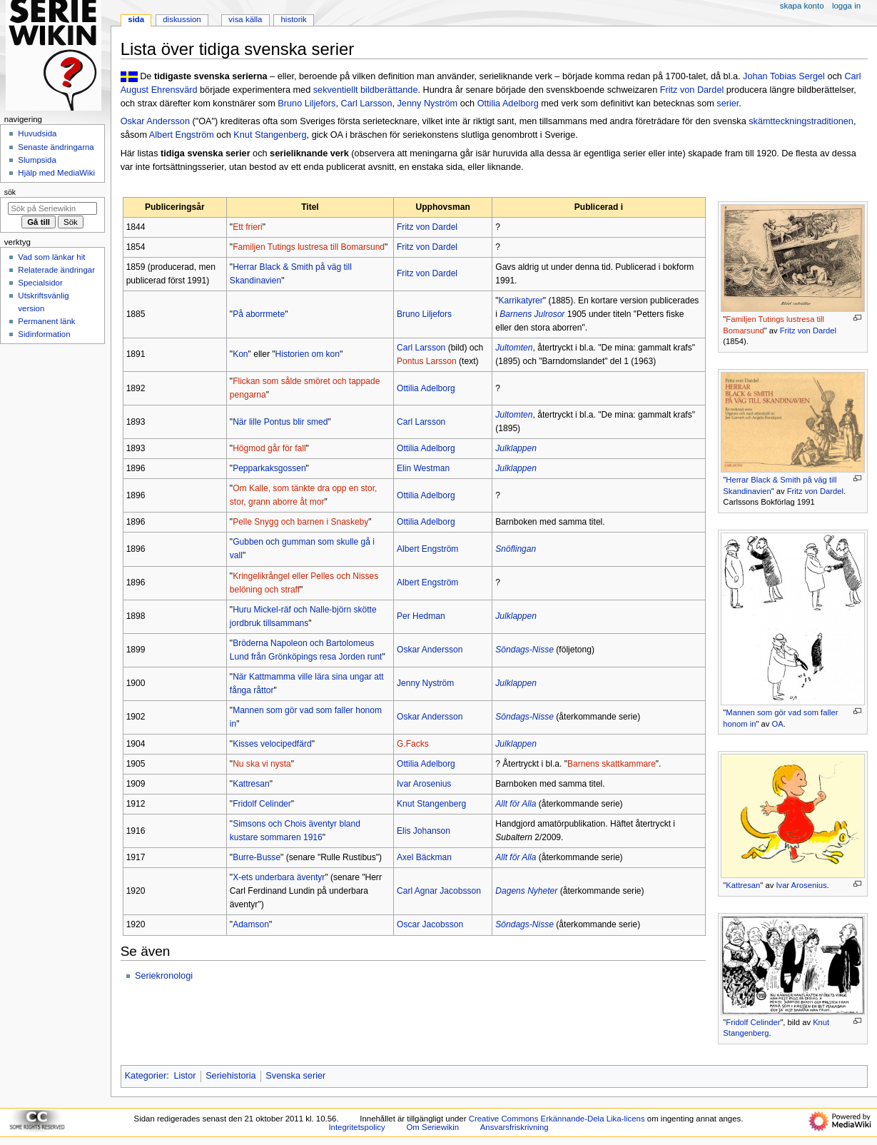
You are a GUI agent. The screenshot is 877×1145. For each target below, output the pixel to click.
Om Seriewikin (432, 1127)
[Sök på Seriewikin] (52, 208)
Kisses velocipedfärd (272, 744)
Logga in (846, 5)
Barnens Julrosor (532, 314)
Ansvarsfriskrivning (514, 1127)
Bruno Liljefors (306, 104)
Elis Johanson (423, 831)
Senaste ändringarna (55, 147)
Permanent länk (46, 321)
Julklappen (516, 448)
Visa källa (245, 19)
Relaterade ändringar (56, 270)
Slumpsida (37, 160)
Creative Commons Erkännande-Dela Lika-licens (557, 1118)
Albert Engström (181, 135)
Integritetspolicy (356, 1127)
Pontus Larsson (427, 361)
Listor (184, 1076)
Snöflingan (515, 549)
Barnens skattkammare (611, 764)
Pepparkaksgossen (269, 468)
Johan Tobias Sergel (784, 76)
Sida (136, 19)
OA (778, 724)
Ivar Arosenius (801, 885)
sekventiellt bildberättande (365, 90)
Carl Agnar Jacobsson (439, 891)
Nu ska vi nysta (262, 764)
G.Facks (413, 744)
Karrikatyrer (521, 301)
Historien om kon (307, 354)
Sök (10, 192)
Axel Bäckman (424, 857)
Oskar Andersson (155, 121)
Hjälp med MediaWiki (56, 172)
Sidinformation (44, 334)
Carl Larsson (366, 104)
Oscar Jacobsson (430, 924)
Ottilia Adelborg (508, 104)
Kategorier (146, 1076)
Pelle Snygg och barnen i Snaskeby (300, 522)
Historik (294, 19)
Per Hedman (421, 616)
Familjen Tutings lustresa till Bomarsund (309, 247)
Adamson (251, 924)
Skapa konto (802, 5)
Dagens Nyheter (526, 891)
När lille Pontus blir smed (280, 422)
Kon (240, 354)
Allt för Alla (515, 804)
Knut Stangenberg (269, 135)
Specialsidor (40, 282)
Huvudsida (37, 133)
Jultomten (513, 348)
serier (727, 104)
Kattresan (743, 885)
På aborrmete (259, 314)
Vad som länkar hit (51, 257)
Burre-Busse (256, 857)
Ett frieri (248, 227)
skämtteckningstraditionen (801, 121)
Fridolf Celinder (753, 1022)
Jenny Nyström (427, 104)
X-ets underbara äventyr (279, 877)
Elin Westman (423, 468)
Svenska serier (295, 1076)
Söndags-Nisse (524, 650)
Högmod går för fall (269, 448)
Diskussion (182, 19)
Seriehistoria (231, 1076)
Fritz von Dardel (692, 90)
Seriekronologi (164, 976)
